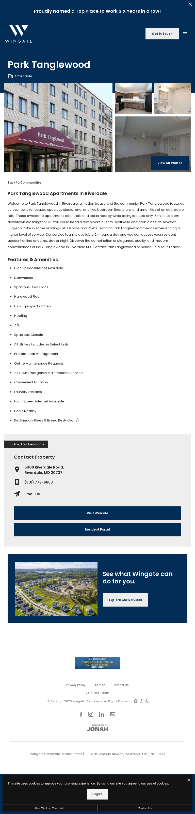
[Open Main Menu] (185, 33)
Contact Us (120, 685)
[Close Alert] (190, 5)
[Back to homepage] (18, 34)
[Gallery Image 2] (172, 98)
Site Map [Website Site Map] (99, 685)
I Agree (97, 794)
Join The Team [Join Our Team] (97, 693)
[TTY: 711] (136, 701)
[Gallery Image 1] (133, 98)
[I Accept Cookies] (188, 780)
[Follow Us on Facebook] (81, 714)
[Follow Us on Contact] (112, 714)
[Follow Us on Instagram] (90, 714)
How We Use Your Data (49, 808)
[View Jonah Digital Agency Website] (97, 728)
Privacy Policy (75, 685)
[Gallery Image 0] (58, 127)
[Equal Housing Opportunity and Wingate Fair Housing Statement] (141, 701)
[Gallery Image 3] (153, 144)
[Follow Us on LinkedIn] (101, 714)
